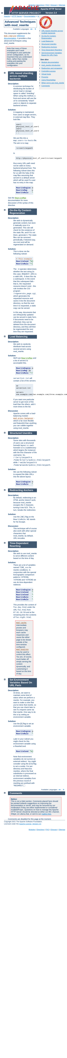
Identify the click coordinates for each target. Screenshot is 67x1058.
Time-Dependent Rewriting (51, 50)
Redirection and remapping (51, 68)
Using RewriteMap (48, 80)
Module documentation (50, 62)
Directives (40, 5)
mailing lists (46, 814)
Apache (7, 16)
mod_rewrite (10, 36)
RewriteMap (20, 198)
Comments (45, 86)
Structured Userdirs (48, 44)
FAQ (47, 5)
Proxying (44, 77)
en (31, 29)
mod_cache (21, 623)
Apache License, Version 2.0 (30, 824)
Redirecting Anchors (49, 47)
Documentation (29, 16)
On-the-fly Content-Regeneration (48, 37)
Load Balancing (47, 41)
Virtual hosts (46, 74)
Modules (32, 5)
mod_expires (22, 649)
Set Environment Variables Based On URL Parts (51, 54)
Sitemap (62, 5)
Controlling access (48, 71)
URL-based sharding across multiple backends (52, 32)
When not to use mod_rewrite (52, 83)
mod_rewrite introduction (50, 65)
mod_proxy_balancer (23, 418)
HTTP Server (17, 16)
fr (35, 29)
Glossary (53, 5)
